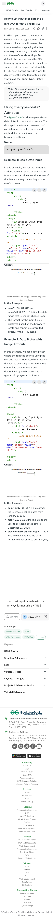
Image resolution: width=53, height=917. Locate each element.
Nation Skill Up (27, 801)
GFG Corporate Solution (27, 781)
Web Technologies (13, 631)
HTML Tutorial (12, 10)
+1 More (41, 637)
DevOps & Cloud (27, 852)
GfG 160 (27, 902)
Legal (27, 769)
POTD (27, 792)
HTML (27, 631)
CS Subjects (27, 885)
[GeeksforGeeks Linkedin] (14, 746)
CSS (36, 10)
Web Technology (27, 816)
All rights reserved (26, 915)
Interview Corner (27, 893)
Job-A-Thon (27, 795)
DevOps (27, 822)
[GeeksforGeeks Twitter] (26, 746)
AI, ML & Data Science (27, 819)
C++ (27, 876)
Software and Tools (27, 831)
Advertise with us (27, 778)
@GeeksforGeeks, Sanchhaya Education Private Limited (26, 912)
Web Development (27, 846)
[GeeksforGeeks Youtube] (39, 746)
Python (27, 869)
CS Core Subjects (27, 825)
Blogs (27, 798)
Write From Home (13, 637)
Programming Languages (27, 810)
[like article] (37, 617)
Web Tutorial (26, 10)
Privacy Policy (27, 772)
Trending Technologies (27, 858)
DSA (27, 813)
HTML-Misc (28, 637)
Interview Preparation (27, 828)
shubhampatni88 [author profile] (31, 616)
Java (27, 873)
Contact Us (27, 775)
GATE (27, 855)
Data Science (27, 882)
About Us (27, 765)
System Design (27, 905)
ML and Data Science (27, 840)
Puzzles (27, 899)
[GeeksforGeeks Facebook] (33, 746)
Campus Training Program (27, 784)
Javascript (45, 10)
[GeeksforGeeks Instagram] (20, 746)
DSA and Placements (27, 843)
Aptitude (27, 896)
